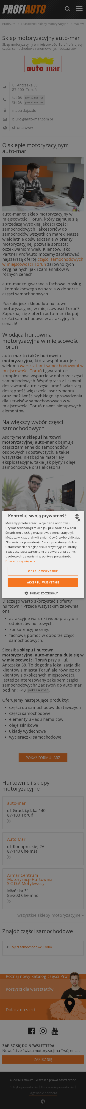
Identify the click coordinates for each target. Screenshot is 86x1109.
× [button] (78, 520)
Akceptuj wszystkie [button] (43, 582)
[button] (43, 593)
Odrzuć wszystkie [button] (43, 571)
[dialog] (43, 554)
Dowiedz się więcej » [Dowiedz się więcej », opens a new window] (20, 561)
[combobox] (77, 516)
